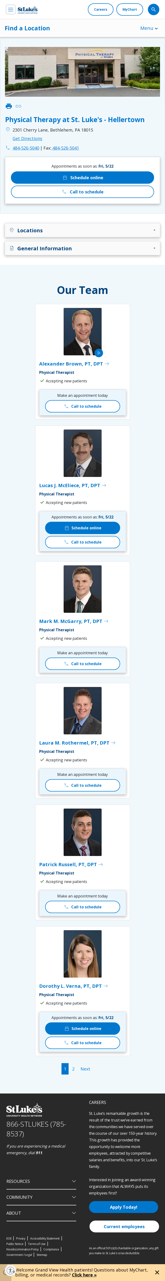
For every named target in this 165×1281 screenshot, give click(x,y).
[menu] (10, 9)
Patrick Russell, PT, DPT (71, 864)
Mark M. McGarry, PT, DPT (74, 621)
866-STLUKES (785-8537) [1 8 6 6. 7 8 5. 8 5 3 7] (36, 1129)
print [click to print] (9, 106)
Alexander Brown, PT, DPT (74, 364)
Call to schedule (82, 191)
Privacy (20, 1238)
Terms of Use (37, 1244)
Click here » (84, 1275)
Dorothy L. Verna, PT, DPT (73, 986)
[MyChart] (130, 9)
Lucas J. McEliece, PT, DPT (73, 485)
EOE (8, 1238)
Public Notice (14, 1244)
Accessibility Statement (45, 1238)
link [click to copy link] (18, 106)
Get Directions (27, 138)
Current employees (124, 1226)
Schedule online (82, 177)
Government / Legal (19, 1255)
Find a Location (27, 28)
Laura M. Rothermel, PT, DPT (77, 743)
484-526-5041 (61, 148)
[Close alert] (157, 1272)
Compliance (51, 1249)
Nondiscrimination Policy (22, 1249)
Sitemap (42, 1255)
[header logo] (28, 9)
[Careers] (100, 9)
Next (85, 1069)
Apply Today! (123, 1207)
